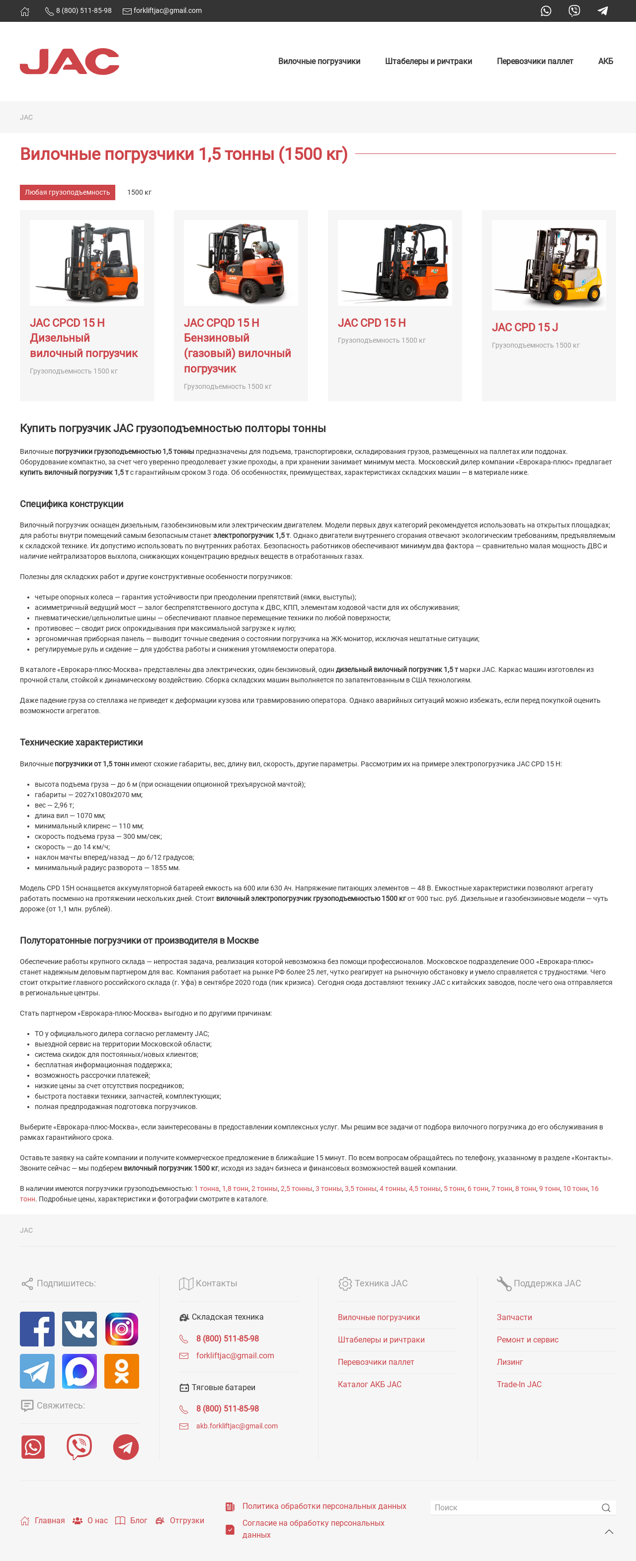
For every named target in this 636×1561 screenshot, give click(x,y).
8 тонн (525, 1188)
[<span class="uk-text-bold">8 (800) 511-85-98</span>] (184, 1338)
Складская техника (221, 1317)
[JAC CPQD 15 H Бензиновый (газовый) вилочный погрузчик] (241, 305)
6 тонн (478, 1188)
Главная (42, 1521)
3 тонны (329, 1188)
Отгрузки (179, 1521)
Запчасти (514, 1317)
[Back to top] (609, 1532)
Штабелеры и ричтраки (428, 61)
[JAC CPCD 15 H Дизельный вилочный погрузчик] (87, 305)
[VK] (79, 1329)
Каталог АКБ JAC (369, 1384)
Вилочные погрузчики (319, 61)
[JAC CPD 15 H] (395, 305)
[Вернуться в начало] (69, 61)
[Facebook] (37, 1329)
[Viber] (79, 1447)
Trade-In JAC (519, 1384)
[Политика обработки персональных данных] (230, 1506)
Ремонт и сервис (527, 1339)
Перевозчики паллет (535, 61)
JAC (26, 117)
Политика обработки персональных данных (324, 1506)
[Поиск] (523, 1507)
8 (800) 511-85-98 (78, 10)
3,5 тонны (361, 1188)
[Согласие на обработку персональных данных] (230, 1529)
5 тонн (454, 1188)
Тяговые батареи (217, 1387)
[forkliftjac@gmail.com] (184, 1355)
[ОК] (121, 1371)
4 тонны (393, 1188)
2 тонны (264, 1188)
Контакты (208, 1283)
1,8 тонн (235, 1188)
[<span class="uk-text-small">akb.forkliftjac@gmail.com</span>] (184, 1425)
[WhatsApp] (33, 1447)
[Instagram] (121, 1329)
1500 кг (139, 192)
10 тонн (575, 1188)
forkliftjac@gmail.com (162, 10)
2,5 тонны (297, 1188)
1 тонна (206, 1188)
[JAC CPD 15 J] (549, 305)
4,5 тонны (425, 1188)
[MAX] (79, 1371)
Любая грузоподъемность (67, 192)
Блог (131, 1521)
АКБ (605, 61)
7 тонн (501, 1188)
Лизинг (510, 1362)
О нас (90, 1521)
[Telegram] (37, 1371)
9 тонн (549, 1188)
